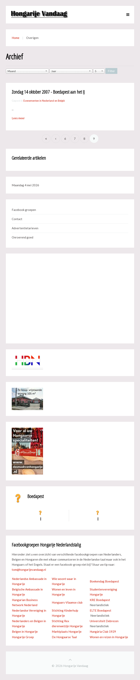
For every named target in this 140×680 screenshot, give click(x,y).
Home (15, 37)
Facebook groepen (24, 209)
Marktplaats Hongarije (67, 631)
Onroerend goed (22, 237)
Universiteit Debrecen (104, 621)
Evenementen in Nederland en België (44, 100)
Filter (111, 71)
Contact (17, 219)
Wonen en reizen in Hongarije (109, 637)
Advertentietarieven (25, 228)
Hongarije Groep (23, 637)
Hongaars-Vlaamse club (67, 602)
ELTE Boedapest (100, 610)
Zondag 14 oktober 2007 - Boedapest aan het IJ (48, 92)
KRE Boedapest (100, 600)
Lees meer (18, 118)
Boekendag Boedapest (104, 581)
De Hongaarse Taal (64, 637)
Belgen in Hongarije (25, 631)
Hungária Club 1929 (103, 631)
